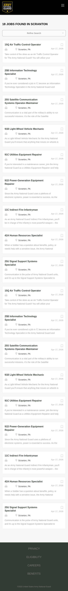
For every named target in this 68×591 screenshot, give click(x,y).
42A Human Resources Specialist (24, 235)
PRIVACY (34, 548)
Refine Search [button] (34, 33)
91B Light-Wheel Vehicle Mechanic (24, 129)
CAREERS (33, 565)
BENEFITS (34, 573)
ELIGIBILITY (33, 557)
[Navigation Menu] (62, 5)
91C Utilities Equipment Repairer (23, 154)
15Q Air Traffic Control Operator (23, 44)
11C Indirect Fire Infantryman (21, 210)
